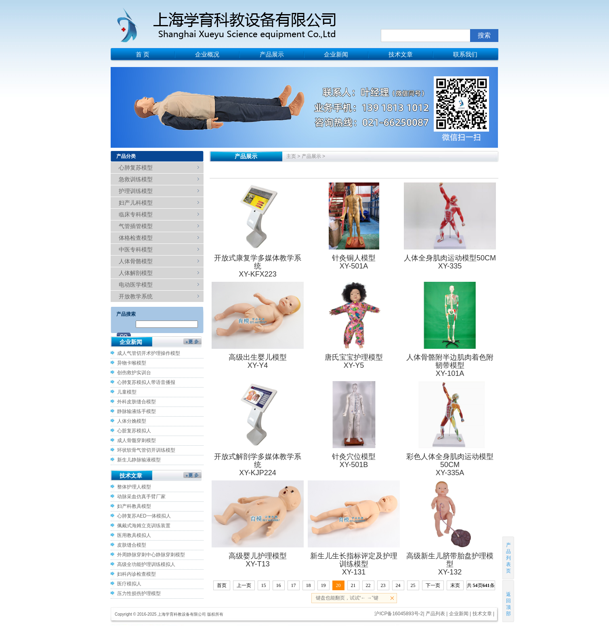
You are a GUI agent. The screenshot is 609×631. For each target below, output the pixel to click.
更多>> (192, 343)
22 (368, 585)
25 (413, 585)
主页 (291, 156)
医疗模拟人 (129, 584)
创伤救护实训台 (134, 372)
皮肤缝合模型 (131, 545)
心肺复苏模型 (136, 167)
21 (353, 585)
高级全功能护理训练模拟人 (146, 564)
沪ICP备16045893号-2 (398, 613)
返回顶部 (508, 600)
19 (323, 585)
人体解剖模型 (136, 273)
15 (263, 585)
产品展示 (272, 54)
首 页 (142, 54)
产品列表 (435, 613)
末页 (455, 585)
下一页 (433, 585)
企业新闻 (336, 54)
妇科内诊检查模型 (136, 574)
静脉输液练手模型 (136, 411)
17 (293, 585)
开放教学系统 (136, 296)
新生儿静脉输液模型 (139, 460)
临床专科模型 (136, 214)
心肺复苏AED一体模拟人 (144, 516)
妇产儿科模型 (136, 202)
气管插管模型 (136, 226)
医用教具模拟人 (134, 535)
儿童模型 (126, 392)
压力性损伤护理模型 (139, 593)
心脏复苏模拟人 (134, 431)
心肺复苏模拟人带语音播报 (146, 382)
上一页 (244, 585)
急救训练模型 (136, 179)
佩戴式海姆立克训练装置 (143, 525)
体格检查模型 (136, 238)
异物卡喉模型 (131, 363)
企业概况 (207, 54)
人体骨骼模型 (136, 261)
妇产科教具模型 (134, 506)
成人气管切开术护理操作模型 (148, 353)
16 (278, 585)
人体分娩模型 (131, 421)
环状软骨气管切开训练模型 (146, 450)
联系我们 (465, 54)
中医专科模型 (136, 249)
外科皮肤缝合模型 (136, 402)
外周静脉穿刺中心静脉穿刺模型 (151, 555)
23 (383, 585)
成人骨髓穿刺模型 (136, 440)
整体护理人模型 (134, 487)
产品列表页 (508, 558)
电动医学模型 (136, 284)
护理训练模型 (136, 191)
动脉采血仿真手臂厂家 (141, 496)
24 (398, 585)
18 (308, 585)
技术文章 (400, 54)
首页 (222, 585)
